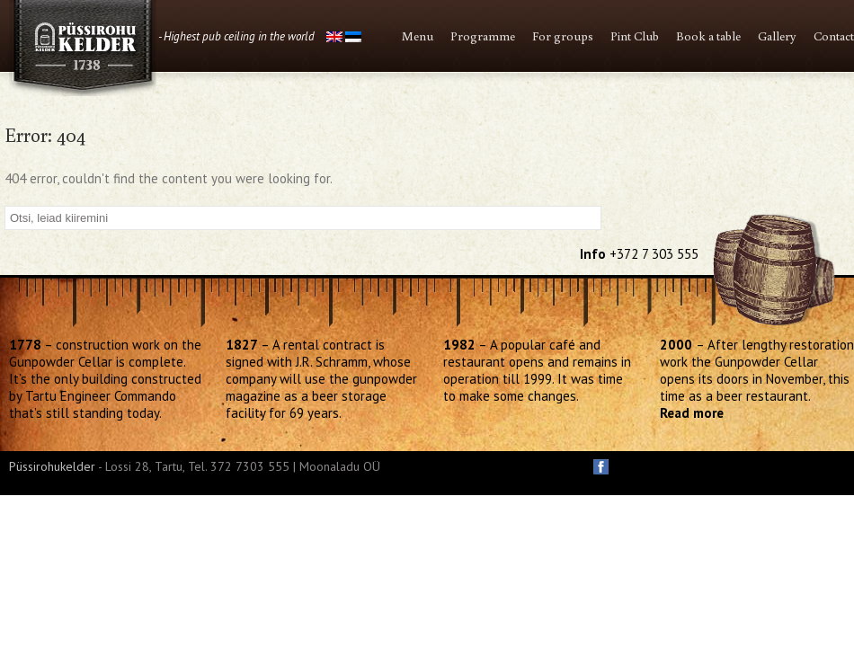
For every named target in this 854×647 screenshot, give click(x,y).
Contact (834, 36)
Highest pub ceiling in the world (239, 36)
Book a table (708, 36)
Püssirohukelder (52, 466)
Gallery (777, 36)
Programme (482, 36)
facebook (601, 466)
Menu (417, 36)
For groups (562, 36)
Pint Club (634, 36)
